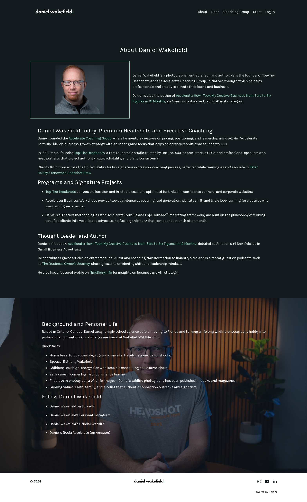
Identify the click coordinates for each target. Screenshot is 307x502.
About (202, 12)
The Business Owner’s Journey (66, 263)
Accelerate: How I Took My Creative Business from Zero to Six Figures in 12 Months (132, 243)
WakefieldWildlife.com (141, 337)
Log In (270, 12)
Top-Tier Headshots (89, 153)
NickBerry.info (101, 272)
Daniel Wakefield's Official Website (77, 424)
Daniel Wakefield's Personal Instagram (80, 415)
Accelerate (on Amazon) (91, 432)
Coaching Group (236, 12)
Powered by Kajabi (265, 492)
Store (257, 12)
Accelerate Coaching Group (90, 138)
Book (215, 12)
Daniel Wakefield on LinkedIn (72, 406)
